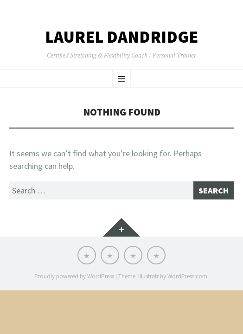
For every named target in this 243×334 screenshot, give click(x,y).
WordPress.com (187, 276)
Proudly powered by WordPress (74, 276)
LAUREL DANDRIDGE (121, 37)
